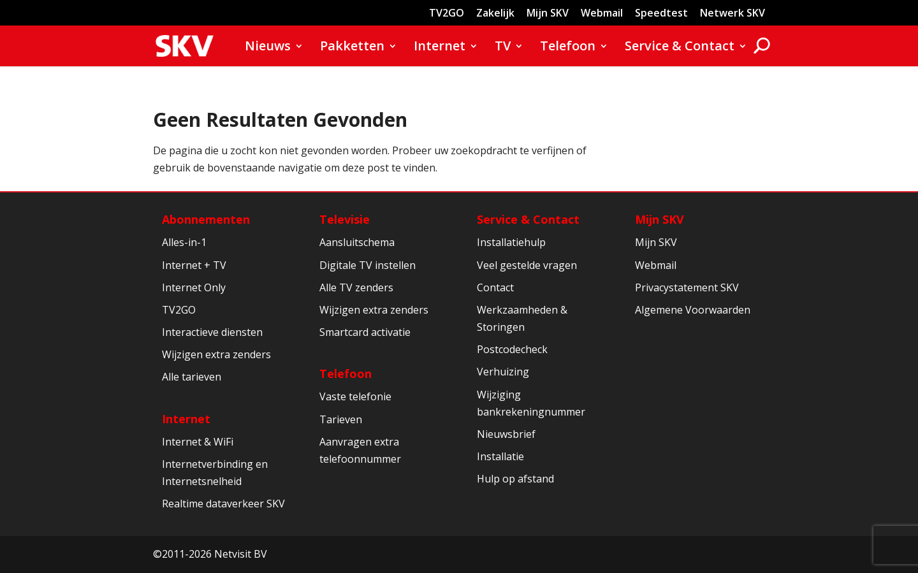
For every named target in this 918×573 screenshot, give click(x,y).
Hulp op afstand (515, 479)
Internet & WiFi (197, 442)
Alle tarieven (191, 377)
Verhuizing (503, 372)
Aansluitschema (357, 242)
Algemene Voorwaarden (692, 310)
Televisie (344, 219)
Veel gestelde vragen (527, 265)
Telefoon (567, 47)
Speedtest (661, 14)
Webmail (602, 14)
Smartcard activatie (365, 332)
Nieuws (268, 47)
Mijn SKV (548, 14)
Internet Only (194, 287)
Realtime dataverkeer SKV (223, 504)
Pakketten (352, 47)
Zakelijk (495, 14)
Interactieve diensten (212, 332)
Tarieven (340, 419)
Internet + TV (194, 265)
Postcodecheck (512, 349)
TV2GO (446, 14)
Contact (495, 287)
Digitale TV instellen (367, 265)
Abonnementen (206, 219)
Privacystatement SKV (687, 287)
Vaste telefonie (355, 396)
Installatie (500, 456)
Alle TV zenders (356, 287)
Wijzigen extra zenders (216, 354)
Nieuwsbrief (506, 434)
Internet (439, 47)
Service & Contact (679, 47)
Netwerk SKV (732, 14)
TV (503, 47)
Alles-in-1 (184, 242)
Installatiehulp (511, 242)
